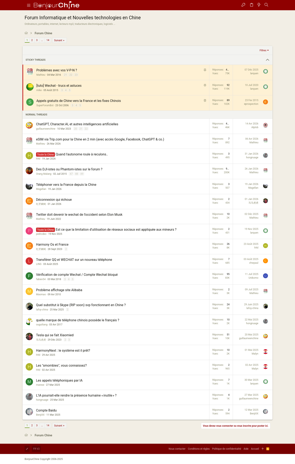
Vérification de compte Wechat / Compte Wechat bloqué (77, 275)
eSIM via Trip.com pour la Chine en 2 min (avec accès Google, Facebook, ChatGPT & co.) (100, 139)
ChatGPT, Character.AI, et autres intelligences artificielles (77, 124)
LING (38, 264)
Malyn (255, 353)
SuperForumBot (45, 105)
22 (70, 74)
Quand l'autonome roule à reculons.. (82, 154)
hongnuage (252, 157)
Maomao (41, 294)
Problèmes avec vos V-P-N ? (56, 70)
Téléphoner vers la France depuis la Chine (66, 185)
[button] (29, 5)
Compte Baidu (46, 410)
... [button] (42, 40)
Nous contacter (177, 448)
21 (65, 74)
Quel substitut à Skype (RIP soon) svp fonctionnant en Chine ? (81, 305)
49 (81, 173)
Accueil (255, 448)
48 (76, 173)
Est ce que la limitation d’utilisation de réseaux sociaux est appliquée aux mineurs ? (116, 229)
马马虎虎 (253, 202)
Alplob (254, 127)
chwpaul (253, 262)
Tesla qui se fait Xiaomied (55, 335)
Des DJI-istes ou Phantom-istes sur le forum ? (69, 169)
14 (48, 40)
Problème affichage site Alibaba (59, 290)
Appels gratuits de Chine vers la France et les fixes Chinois (78, 101)
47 (71, 173)
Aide (246, 448)
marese (40, 384)
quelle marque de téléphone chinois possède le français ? (77, 320)
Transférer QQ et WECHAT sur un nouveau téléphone (74, 260)
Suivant (58, 40)
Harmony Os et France (52, 244)
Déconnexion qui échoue (54, 200)
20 (75, 128)
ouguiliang (41, 324)
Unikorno (253, 277)
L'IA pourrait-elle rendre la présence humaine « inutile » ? (76, 395)
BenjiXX (40, 414)
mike (39, 90)
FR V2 (36, 448)
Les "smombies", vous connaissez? (61, 365)
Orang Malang (43, 173)
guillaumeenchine (45, 128)
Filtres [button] (263, 50)
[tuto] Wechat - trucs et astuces (59, 86)
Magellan (41, 189)
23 (76, 74)
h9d (38, 158)
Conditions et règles (199, 448)
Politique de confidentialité (226, 448)
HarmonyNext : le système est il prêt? (63, 350)
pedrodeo (41, 234)
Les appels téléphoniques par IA (59, 380)
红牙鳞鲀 (41, 204)
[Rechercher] (266, 5)
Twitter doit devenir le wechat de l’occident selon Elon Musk (79, 215)
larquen (254, 73)
